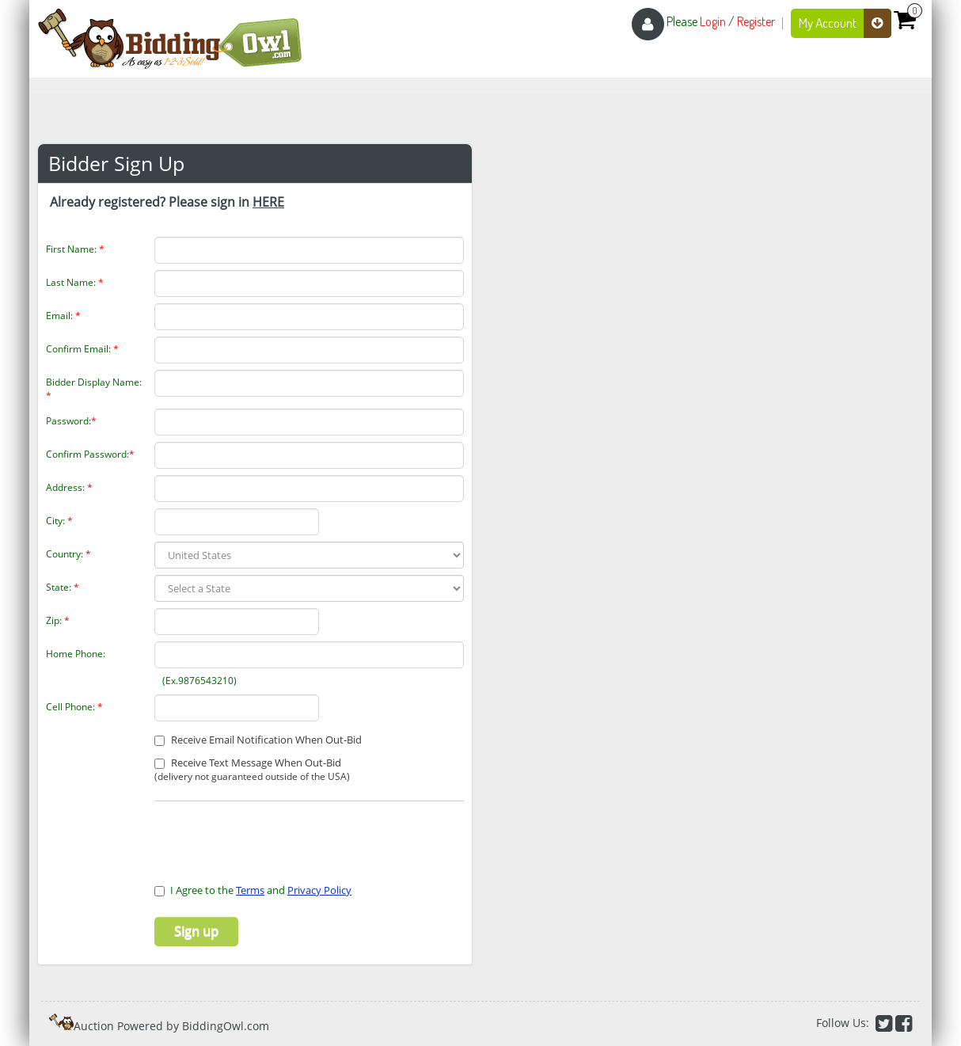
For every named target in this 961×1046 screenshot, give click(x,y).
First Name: (75, 249)
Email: (63, 315)
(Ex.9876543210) (197, 680)
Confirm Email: (82, 349)
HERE (268, 202)
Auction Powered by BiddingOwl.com (171, 1025)
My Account (845, 23)
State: (62, 587)
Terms (250, 890)
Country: (68, 554)
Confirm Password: (90, 454)
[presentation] (247, 833)
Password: (71, 421)
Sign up (196, 931)
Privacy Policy (319, 890)
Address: (69, 487)
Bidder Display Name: (94, 388)
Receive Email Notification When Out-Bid (258, 739)
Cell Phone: (74, 706)
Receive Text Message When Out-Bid (252, 769)
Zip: (58, 620)
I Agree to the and (252, 890)
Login (713, 21)
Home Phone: (75, 653)
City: (59, 520)
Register (756, 21)
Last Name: (75, 282)
